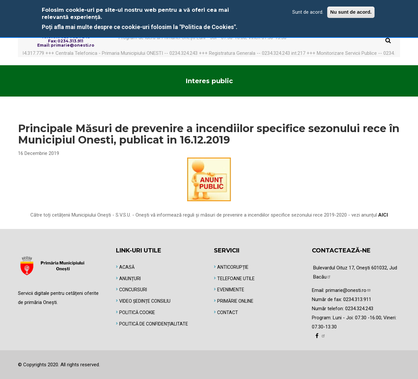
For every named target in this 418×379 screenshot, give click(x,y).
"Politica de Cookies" (207, 26)
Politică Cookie (137, 312)
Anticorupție (233, 267)
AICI (383, 215)
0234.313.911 (357, 299)
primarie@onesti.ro (348, 290)
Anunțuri (130, 278)
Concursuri (133, 289)
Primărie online (235, 301)
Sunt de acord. (307, 12)
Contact (227, 312)
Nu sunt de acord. (351, 12)
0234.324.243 (359, 308)
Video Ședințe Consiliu (144, 301)
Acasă (127, 267)
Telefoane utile (236, 278)
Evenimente (230, 289)
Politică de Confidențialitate (153, 323)
